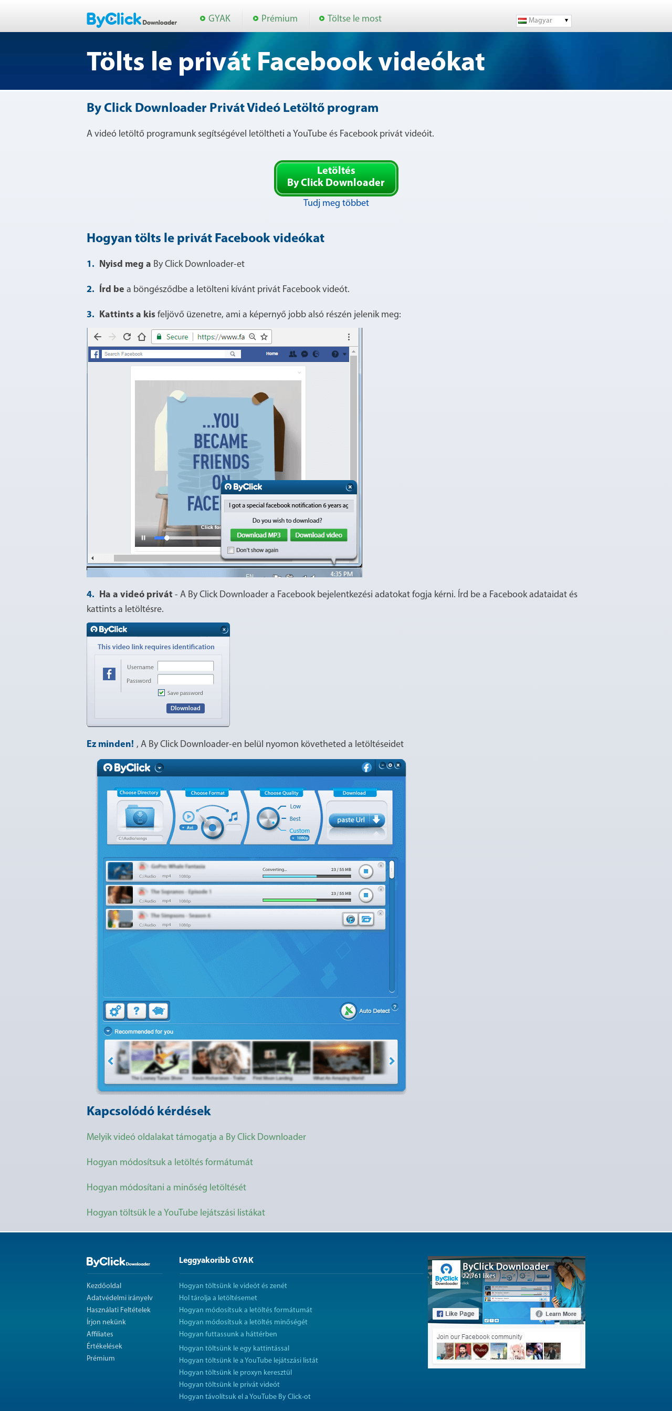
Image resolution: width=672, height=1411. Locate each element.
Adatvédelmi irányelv (120, 1298)
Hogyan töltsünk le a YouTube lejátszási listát (248, 1361)
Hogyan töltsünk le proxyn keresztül (235, 1373)
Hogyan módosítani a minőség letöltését (166, 1188)
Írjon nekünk (106, 1322)
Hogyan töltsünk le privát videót (229, 1385)
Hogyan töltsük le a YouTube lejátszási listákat (176, 1213)
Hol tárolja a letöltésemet (218, 1298)
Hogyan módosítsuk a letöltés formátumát (170, 1163)
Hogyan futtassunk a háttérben (228, 1335)
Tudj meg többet (336, 204)
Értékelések (104, 1347)
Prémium (279, 19)
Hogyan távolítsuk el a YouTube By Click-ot (245, 1397)
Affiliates (100, 1335)
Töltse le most (355, 19)
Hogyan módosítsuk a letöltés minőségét (243, 1322)
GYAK (219, 19)
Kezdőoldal (104, 1286)
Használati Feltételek (119, 1310)
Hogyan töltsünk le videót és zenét (233, 1286)
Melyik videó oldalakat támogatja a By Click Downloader (196, 1138)
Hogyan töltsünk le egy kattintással (234, 1349)
